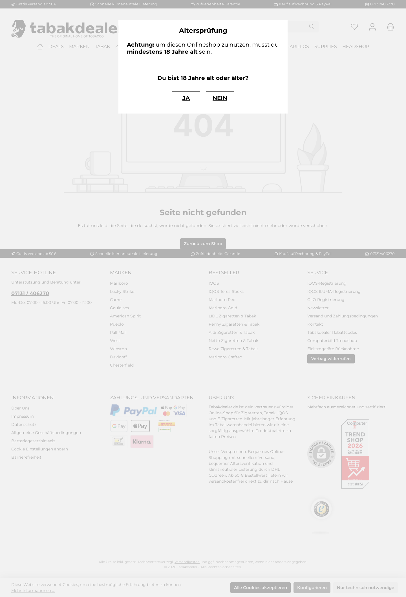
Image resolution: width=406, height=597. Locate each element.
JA (186, 98)
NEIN (220, 98)
